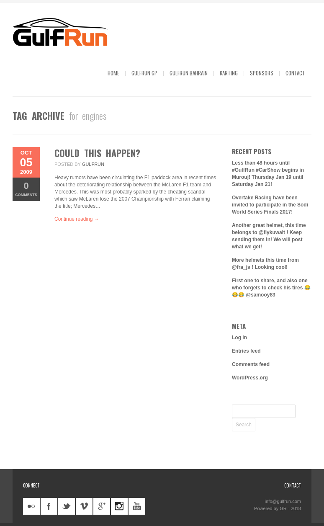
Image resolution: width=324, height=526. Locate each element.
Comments (26, 188)
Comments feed (251, 364)
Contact (295, 73)
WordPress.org (250, 378)
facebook (49, 506)
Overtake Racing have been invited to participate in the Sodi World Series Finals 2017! (270, 205)
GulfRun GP (144, 73)
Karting (229, 73)
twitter (66, 506)
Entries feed (246, 351)
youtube (137, 506)
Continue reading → (76, 219)
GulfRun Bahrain (189, 73)
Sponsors (261, 73)
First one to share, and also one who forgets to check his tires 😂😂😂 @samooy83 (271, 288)
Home (113, 73)
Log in (239, 337)
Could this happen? (97, 153)
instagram (119, 506)
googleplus (101, 506)
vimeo (84, 506)
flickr (31, 506)
